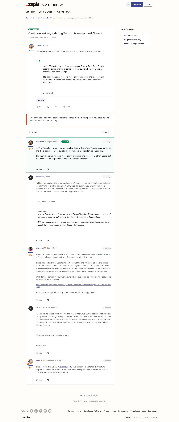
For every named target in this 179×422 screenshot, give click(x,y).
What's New (64, 11)
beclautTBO (40, 307)
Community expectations (133, 44)
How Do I (47, 18)
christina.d (40, 248)
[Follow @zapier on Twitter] (45, 411)
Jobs (114, 411)
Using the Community (132, 40)
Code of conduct (130, 36)
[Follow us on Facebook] (31, 411)
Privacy (154, 417)
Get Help (31, 11)
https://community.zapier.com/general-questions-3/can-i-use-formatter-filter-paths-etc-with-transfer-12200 (73, 286)
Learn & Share (47, 11)
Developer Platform (92, 411)
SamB (38, 360)
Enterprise (123, 411)
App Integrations (149, 411)
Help (79, 411)
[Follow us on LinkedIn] (36, 411)
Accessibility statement (97, 401)
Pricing (71, 411)
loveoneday (40, 176)
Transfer (41, 100)
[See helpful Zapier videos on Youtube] (49, 411)
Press (106, 411)
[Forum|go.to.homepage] (45, 4)
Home (28, 18)
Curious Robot (42, 45)
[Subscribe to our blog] (40, 411)
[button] (137, 4)
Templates (135, 411)
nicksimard (40, 141)
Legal (146, 417)
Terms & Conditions (80, 401)
